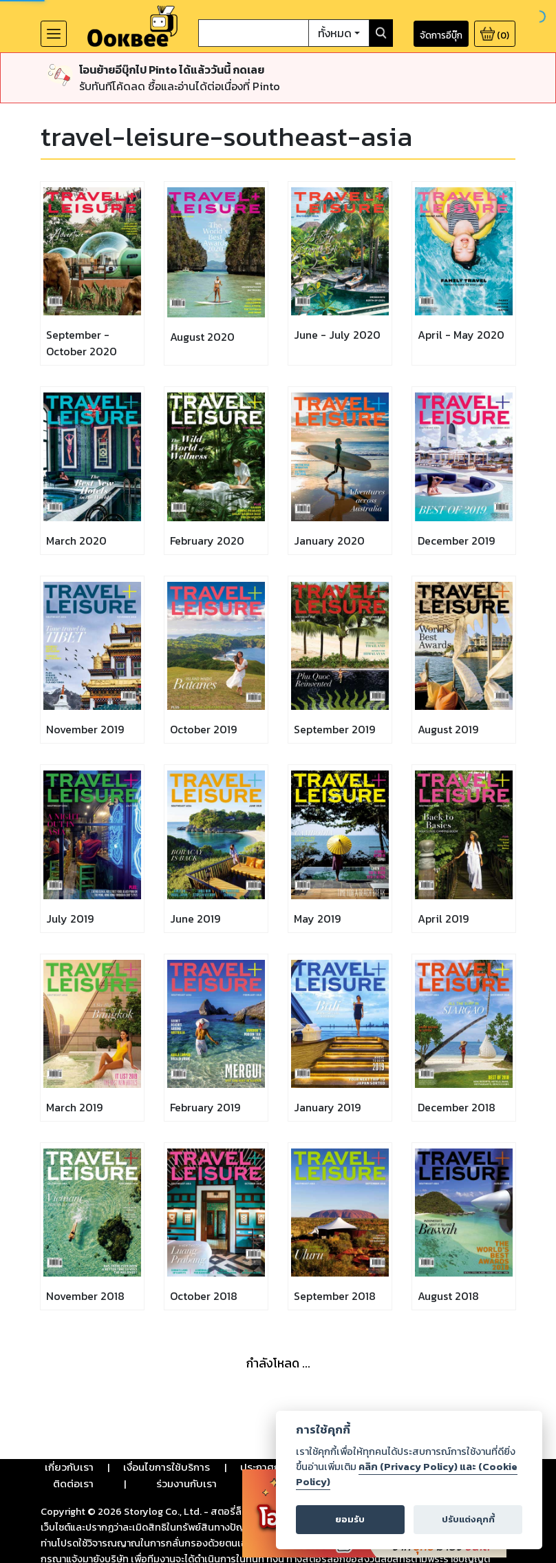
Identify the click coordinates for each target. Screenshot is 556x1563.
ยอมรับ (350, 1519)
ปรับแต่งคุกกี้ (468, 1519)
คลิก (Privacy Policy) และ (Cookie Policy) (406, 1474)
